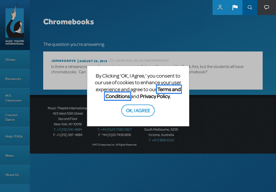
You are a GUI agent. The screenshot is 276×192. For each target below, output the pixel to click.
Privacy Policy (155, 96)
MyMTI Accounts (220, 7)
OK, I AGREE (138, 110)
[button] (234, 7)
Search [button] (249, 7)
